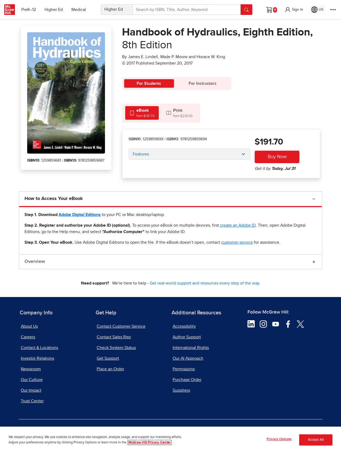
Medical (78, 9)
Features (141, 154)
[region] (170, 440)
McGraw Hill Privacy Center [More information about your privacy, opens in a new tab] (149, 442)
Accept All (316, 440)
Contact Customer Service (121, 326)
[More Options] (333, 9)
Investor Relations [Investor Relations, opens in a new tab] (37, 358)
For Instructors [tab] (203, 83)
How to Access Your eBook (54, 198)
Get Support (108, 358)
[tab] (142, 113)
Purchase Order (187, 380)
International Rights (191, 348)
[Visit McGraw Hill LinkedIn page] (251, 324)
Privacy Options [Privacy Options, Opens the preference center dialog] (279, 439)
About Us (29, 326)
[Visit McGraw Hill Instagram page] (263, 324)
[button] (293, 9)
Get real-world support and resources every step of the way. (205, 283)
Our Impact (31, 390)
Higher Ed (53, 9)
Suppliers (181, 390)
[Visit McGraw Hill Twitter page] (300, 324)
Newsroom (31, 369)
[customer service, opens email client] (237, 242)
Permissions (184, 369)
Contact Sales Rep (114, 337)
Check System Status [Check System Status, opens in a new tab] (116, 348)
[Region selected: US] (317, 9)
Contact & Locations (39, 348)
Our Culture (32, 380)
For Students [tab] (149, 83)
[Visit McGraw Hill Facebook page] (288, 324)
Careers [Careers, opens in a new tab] (28, 337)
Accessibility (184, 326)
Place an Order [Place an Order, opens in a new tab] (110, 369)
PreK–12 (28, 9)
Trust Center (32, 401)
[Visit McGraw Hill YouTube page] (275, 324)
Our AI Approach (188, 358)
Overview (35, 261)
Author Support (187, 337)
